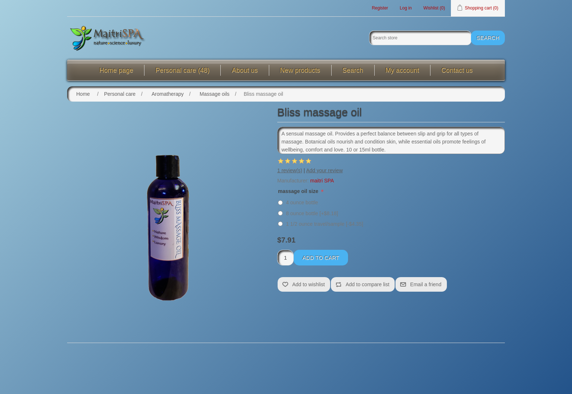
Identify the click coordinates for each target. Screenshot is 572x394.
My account (402, 70)
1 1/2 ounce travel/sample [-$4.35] (324, 224)
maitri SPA (322, 181)
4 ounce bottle (302, 202)
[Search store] (420, 38)
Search (353, 70)
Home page (116, 70)
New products (300, 70)
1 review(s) (289, 170)
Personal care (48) (182, 70)
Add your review (324, 170)
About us (245, 70)
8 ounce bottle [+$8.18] (312, 213)
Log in (406, 8)
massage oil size (299, 191)
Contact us (457, 70)
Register (380, 8)
